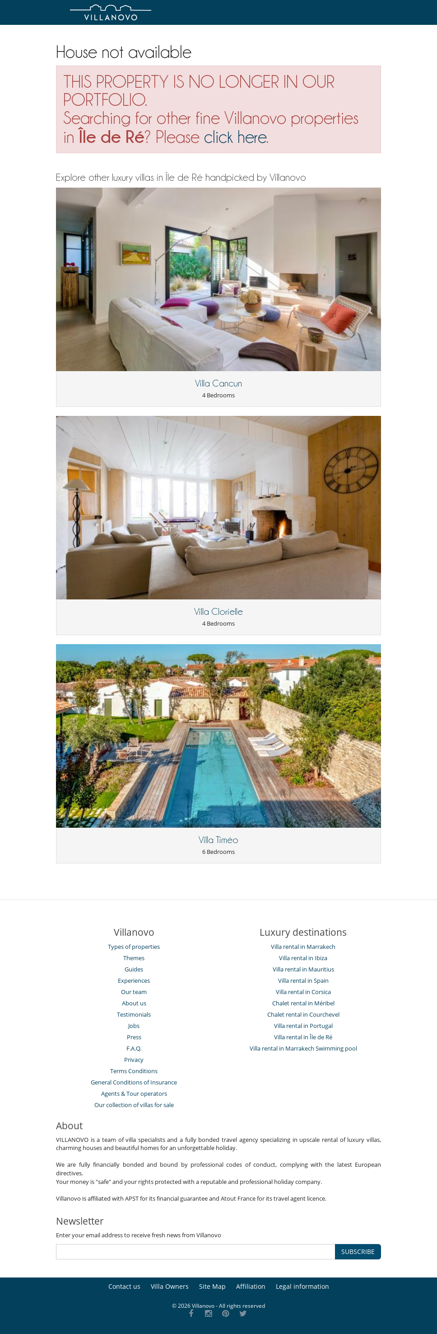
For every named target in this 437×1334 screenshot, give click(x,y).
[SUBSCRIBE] (195, 1251)
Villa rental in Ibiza (303, 958)
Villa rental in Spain (303, 980)
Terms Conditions (134, 1071)
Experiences (134, 980)
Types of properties (134, 947)
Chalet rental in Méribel (303, 1003)
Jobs (133, 1026)
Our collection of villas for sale (134, 1105)
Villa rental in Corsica (303, 992)
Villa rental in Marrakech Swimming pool (303, 1048)
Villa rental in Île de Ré (303, 1037)
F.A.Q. (133, 1048)
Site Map (212, 1286)
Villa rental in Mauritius (303, 969)
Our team (134, 992)
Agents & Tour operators (134, 1093)
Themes (133, 958)
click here (235, 137)
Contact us (124, 1286)
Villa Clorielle (218, 612)
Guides (134, 969)
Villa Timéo (218, 840)
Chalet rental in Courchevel (303, 1014)
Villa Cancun (218, 383)
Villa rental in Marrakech (303, 947)
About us (134, 1003)
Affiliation (250, 1286)
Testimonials (134, 1014)
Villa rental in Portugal (303, 1026)
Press (134, 1037)
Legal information (302, 1286)
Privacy (134, 1060)
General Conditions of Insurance (134, 1082)
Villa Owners (170, 1286)
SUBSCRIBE (358, 1251)
